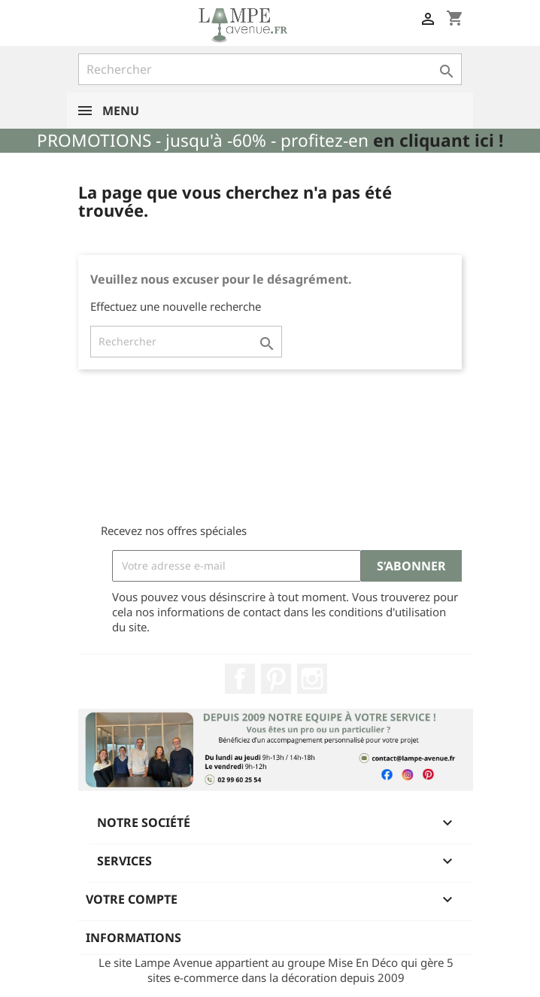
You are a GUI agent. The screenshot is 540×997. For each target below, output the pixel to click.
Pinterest (276, 679)
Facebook (240, 679)
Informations (133, 937)
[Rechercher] (270, 69)
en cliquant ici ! (438, 140)
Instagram (312, 679)
